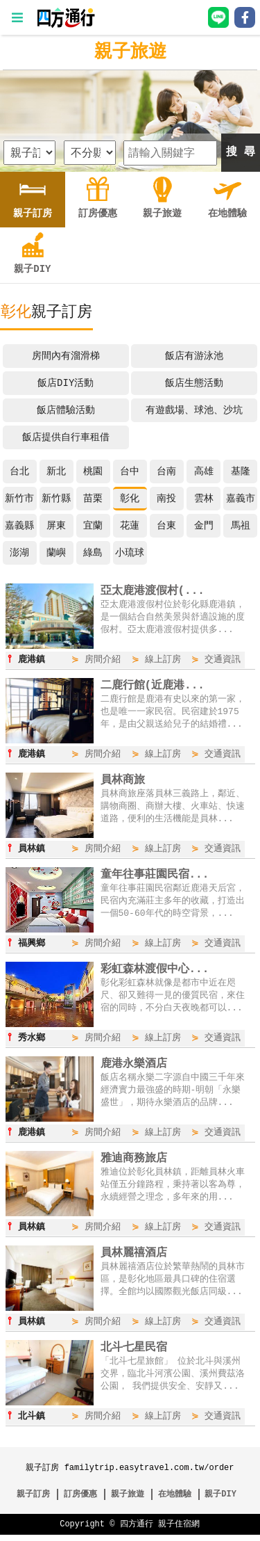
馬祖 (240, 525)
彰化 (129, 498)
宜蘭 (93, 525)
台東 (166, 525)
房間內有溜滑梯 (66, 355)
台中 (129, 471)
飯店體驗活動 (66, 410)
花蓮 (129, 525)
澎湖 (19, 552)
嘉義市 (240, 498)
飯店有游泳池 (194, 355)
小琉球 (129, 552)
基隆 (240, 471)
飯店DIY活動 (65, 382)
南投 (166, 498)
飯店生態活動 (194, 382)
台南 (166, 471)
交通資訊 (223, 660)
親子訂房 (33, 1500)
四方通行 (136, 1530)
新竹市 (19, 498)
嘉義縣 (19, 525)
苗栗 (93, 498)
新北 (56, 471)
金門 (204, 525)
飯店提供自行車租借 (66, 437)
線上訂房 (163, 660)
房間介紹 (103, 660)
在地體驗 (174, 1500)
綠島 (93, 552)
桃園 (93, 471)
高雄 (204, 471)
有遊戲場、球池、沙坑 (194, 410)
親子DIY (220, 1500)
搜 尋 (240, 152)
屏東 (56, 525)
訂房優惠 (80, 1500)
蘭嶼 (56, 552)
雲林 (204, 498)
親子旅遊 (130, 52)
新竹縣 (56, 498)
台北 (19, 471)
